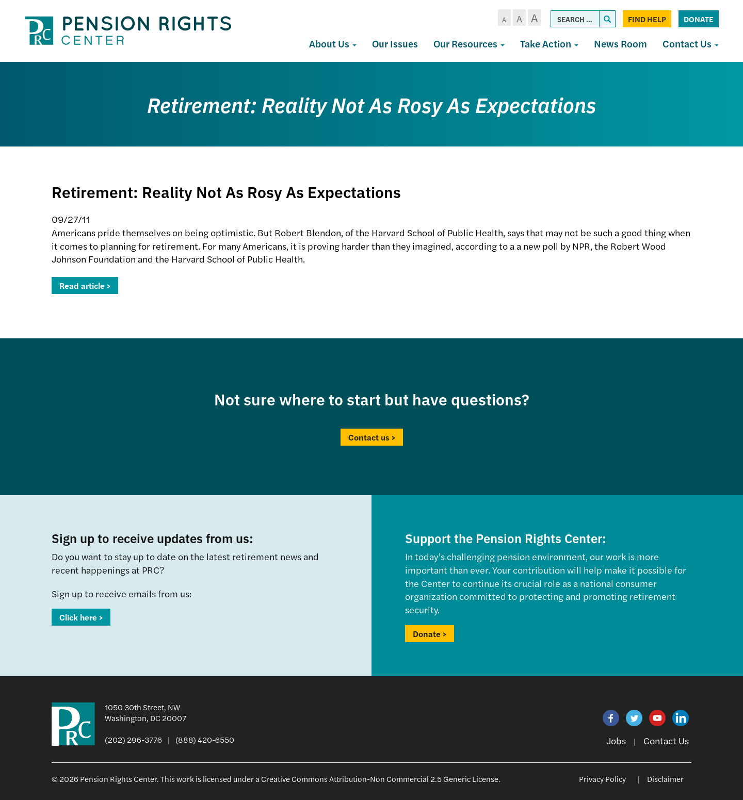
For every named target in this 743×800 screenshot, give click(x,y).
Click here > (81, 617)
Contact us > (371, 437)
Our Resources (469, 44)
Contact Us (691, 44)
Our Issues (395, 44)
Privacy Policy (602, 778)
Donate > (429, 634)
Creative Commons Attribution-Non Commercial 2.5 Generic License (379, 778)
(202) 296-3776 (133, 739)
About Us (333, 44)
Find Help (647, 18)
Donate (699, 18)
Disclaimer (665, 778)
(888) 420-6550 (204, 739)
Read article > (84, 285)
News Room (620, 44)
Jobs (616, 740)
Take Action (549, 44)
